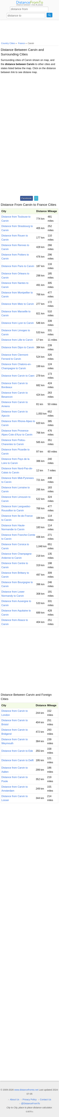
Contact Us (45, 1099)
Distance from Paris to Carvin (17, 266)
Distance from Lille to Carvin (17, 339)
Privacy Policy (29, 1099)
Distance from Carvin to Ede (17, 751)
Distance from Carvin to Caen (17, 375)
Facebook (26, 198)
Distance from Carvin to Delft (17, 760)
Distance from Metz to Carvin (17, 304)
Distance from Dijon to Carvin (17, 347)
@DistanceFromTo (30, 1103)
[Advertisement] (29, 30)
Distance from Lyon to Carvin (17, 323)
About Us (14, 1099)
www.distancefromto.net (26, 1090)
